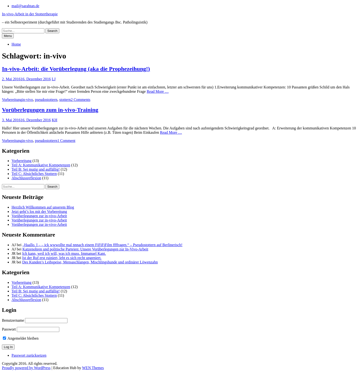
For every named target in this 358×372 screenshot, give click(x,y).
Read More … (158, 91)
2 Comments (80, 100)
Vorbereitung (12, 100)
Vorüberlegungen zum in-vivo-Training (50, 110)
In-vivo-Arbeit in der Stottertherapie (30, 14)
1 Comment (66, 141)
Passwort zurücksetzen (29, 355)
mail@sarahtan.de (25, 6)
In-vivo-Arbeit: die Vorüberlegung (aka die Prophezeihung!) (76, 69)
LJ (54, 79)
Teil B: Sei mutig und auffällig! (36, 169)
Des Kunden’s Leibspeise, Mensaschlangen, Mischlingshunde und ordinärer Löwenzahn (90, 262)
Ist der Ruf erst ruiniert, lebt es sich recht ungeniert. (61, 258)
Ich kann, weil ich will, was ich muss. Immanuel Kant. (64, 253)
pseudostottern (46, 100)
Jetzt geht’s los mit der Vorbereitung (39, 211)
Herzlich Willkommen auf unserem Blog (43, 207)
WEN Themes (93, 368)
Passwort (9, 329)
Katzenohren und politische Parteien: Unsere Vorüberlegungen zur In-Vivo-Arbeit (85, 249)
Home (16, 44)
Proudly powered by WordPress (26, 368)
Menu (8, 36)
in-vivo (27, 100)
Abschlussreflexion (26, 178)
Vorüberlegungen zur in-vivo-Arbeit (39, 216)
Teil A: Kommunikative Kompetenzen (41, 165)
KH (54, 120)
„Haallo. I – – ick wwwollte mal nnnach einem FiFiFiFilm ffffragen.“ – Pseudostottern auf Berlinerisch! (102, 245)
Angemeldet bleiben (20, 338)
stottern (65, 100)
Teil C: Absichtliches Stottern (34, 174)
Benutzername (13, 320)
